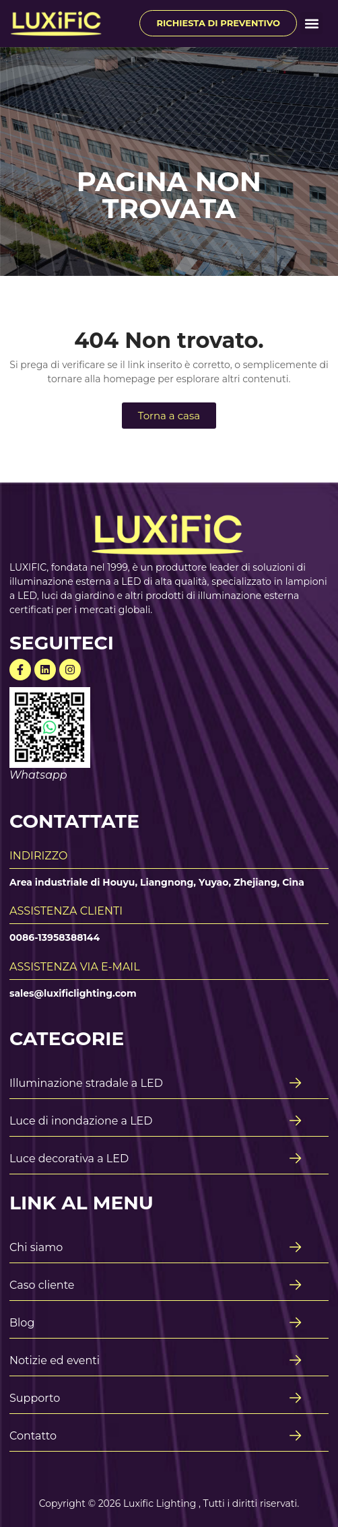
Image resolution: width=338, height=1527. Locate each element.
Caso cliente (42, 1285)
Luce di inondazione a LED (81, 1120)
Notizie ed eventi (54, 1360)
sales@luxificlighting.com (73, 993)
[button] (311, 23)
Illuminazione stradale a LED (86, 1083)
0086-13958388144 (54, 937)
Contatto (33, 1435)
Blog (21, 1322)
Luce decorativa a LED (69, 1158)
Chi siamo (36, 1247)
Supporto (34, 1398)
